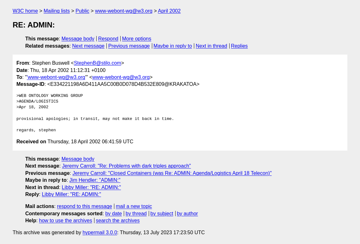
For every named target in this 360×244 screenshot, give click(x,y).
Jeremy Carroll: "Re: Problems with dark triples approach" (126, 166)
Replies (239, 46)
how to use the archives (65, 220)
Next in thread (211, 46)
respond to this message (84, 206)
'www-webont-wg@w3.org (56, 77)
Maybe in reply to (172, 46)
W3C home (25, 11)
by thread (136, 213)
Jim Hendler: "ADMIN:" (95, 180)
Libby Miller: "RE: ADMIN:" (91, 187)
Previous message (129, 46)
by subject (161, 213)
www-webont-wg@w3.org (124, 11)
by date (113, 213)
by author (187, 213)
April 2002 (169, 11)
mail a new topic (134, 206)
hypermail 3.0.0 (99, 232)
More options (137, 38)
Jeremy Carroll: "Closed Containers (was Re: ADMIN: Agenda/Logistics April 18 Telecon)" (172, 173)
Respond (108, 38)
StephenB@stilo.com (97, 63)
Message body (78, 38)
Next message (88, 46)
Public (82, 11)
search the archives (118, 220)
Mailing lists (57, 11)
